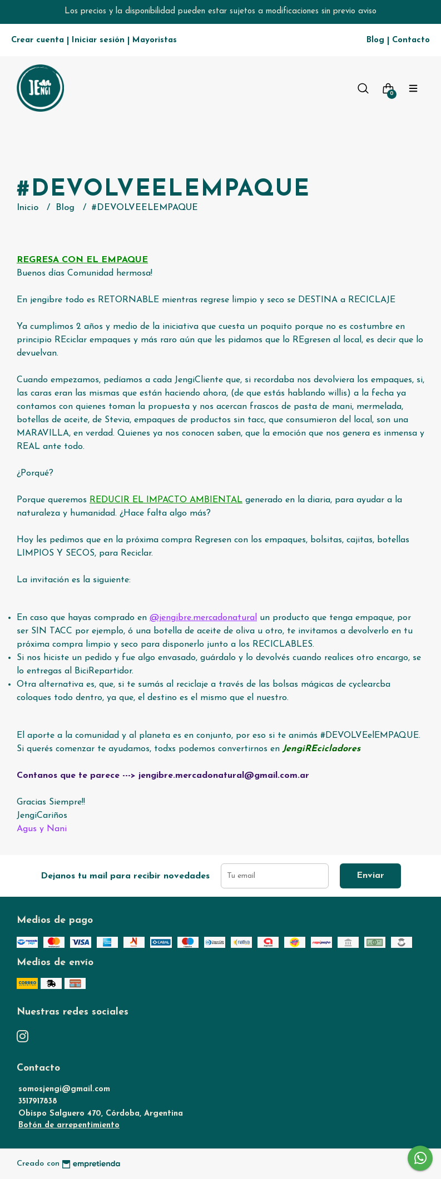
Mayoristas (154, 40)
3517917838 (37, 1101)
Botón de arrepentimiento (69, 1125)
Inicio (29, 207)
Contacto (411, 40)
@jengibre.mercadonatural (203, 617)
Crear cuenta (37, 40)
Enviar (370, 875)
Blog (375, 40)
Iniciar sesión (98, 40)
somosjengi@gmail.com (64, 1089)
